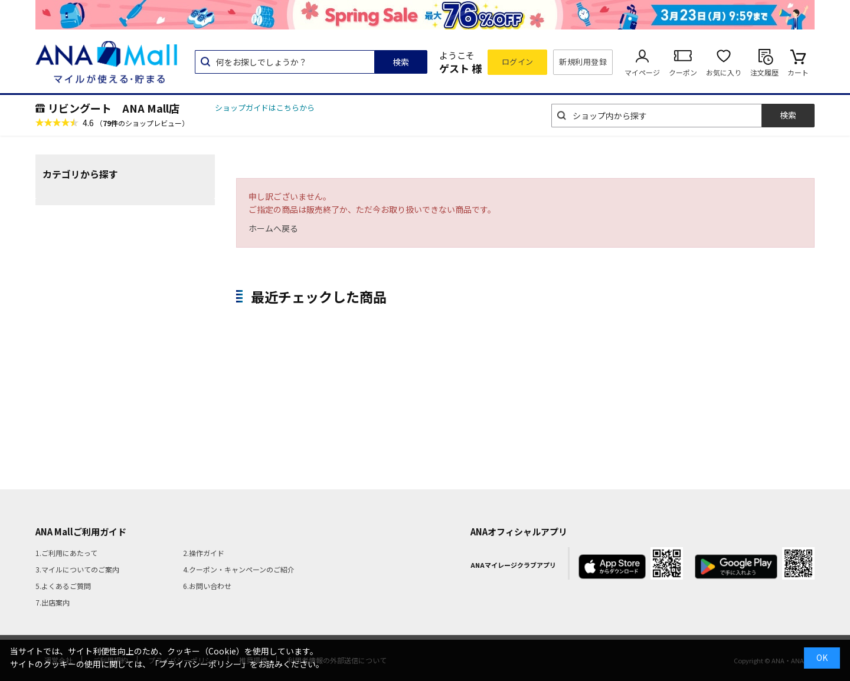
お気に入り (723, 72)
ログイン (518, 61)
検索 (401, 62)
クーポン (683, 72)
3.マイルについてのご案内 (77, 569)
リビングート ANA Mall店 (113, 108)
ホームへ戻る (273, 228)
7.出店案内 (52, 602)
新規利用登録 (583, 61)
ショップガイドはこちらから (265, 107)
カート (798, 72)
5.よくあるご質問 (63, 586)
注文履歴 (764, 72)
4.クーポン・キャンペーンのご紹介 (239, 569)
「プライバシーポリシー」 (200, 664)
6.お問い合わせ (207, 586)
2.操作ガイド (203, 553)
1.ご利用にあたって (66, 553)
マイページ (642, 72)
